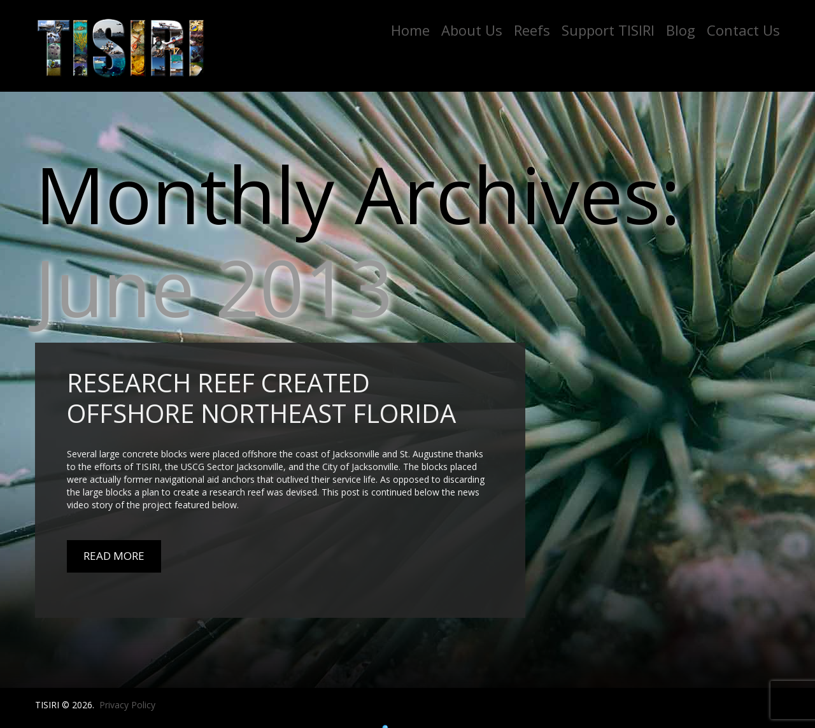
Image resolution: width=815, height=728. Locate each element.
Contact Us (743, 30)
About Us (471, 30)
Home (410, 30)
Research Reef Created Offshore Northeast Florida (261, 398)
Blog (680, 30)
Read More (114, 555)
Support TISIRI (608, 30)
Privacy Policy (127, 705)
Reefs (532, 30)
